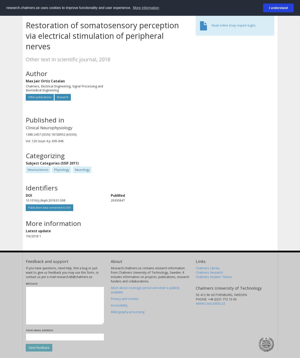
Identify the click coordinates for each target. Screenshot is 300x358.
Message (32, 283)
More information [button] (146, 8)
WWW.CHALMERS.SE (210, 303)
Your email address (39, 330)
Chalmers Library (208, 268)
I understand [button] (278, 8)
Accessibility (119, 305)
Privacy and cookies (125, 299)
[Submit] (39, 347)
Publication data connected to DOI (49, 207)
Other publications (39, 97)
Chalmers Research (209, 272)
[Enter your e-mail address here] (65, 337)
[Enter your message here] (65, 306)
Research (62, 97)
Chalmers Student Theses (214, 277)
